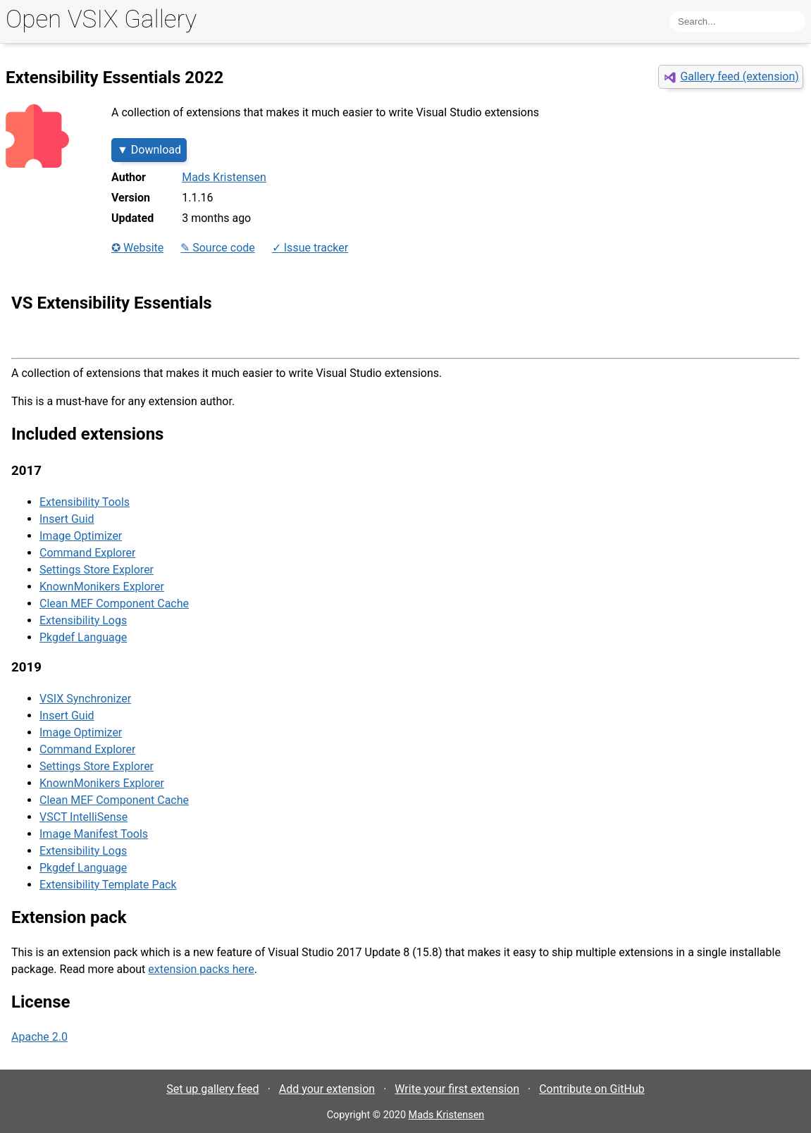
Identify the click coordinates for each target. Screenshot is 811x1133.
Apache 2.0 (39, 1037)
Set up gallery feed (212, 1089)
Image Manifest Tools (93, 834)
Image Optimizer (80, 536)
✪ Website (137, 247)
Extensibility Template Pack (108, 884)
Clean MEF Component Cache (114, 603)
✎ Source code (217, 247)
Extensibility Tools (84, 502)
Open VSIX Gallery (101, 19)
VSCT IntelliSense (83, 817)
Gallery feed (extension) (739, 76)
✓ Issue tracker (310, 247)
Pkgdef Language (83, 637)
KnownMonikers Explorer (101, 586)
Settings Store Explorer (96, 569)
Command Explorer (87, 552)
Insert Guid (66, 519)
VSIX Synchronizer (85, 698)
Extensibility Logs (83, 620)
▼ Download (149, 149)
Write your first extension (457, 1089)
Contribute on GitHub (592, 1089)
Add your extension (327, 1089)
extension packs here (201, 969)
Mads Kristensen (224, 177)
